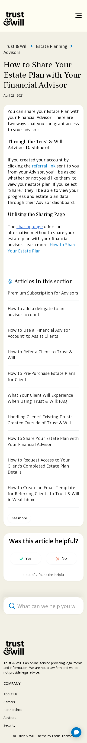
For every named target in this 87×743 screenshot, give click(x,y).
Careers (9, 702)
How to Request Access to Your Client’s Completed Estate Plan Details (39, 466)
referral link (43, 166)
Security (9, 725)
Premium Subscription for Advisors (43, 293)
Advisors (11, 52)
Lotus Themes (63, 736)
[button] (79, 16)
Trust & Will (15, 46)
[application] (76, 732)
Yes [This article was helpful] (29, 558)
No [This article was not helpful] (64, 558)
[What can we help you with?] (43, 605)
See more (19, 518)
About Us (10, 694)
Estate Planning (51, 46)
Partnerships (12, 709)
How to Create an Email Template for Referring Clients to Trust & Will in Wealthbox (43, 493)
